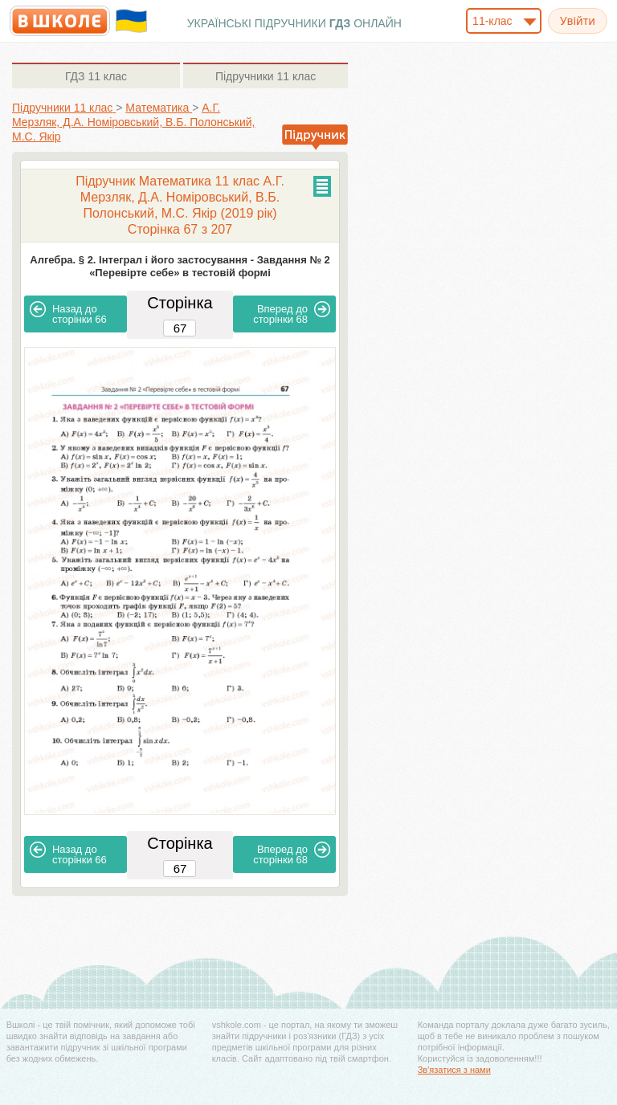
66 (68, 313)
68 (291, 313)
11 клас (96, 76)
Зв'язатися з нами (454, 1069)
